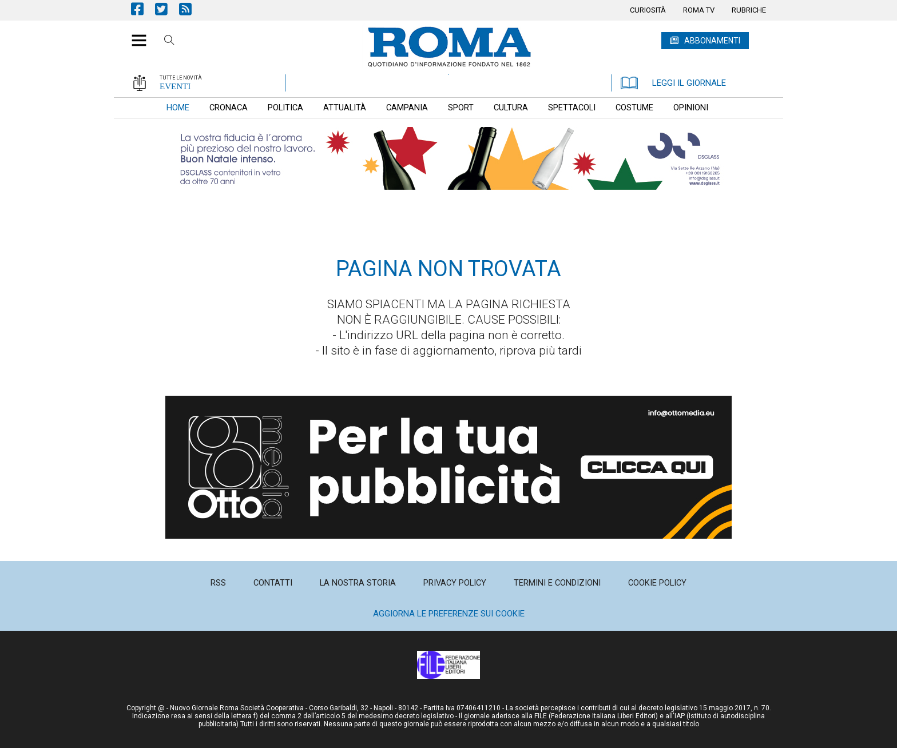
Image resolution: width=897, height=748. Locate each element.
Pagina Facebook (143, 9)
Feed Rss (191, 9)
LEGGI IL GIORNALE (673, 82)
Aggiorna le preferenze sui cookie (449, 613)
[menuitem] (647, 10)
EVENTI (175, 86)
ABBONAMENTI (712, 40)
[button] (134, 34)
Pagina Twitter (167, 9)
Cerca (169, 41)
